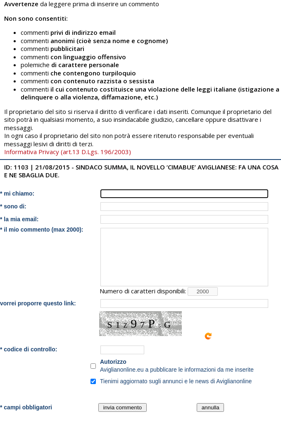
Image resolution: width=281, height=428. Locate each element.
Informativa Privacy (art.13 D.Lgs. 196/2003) (67, 152)
